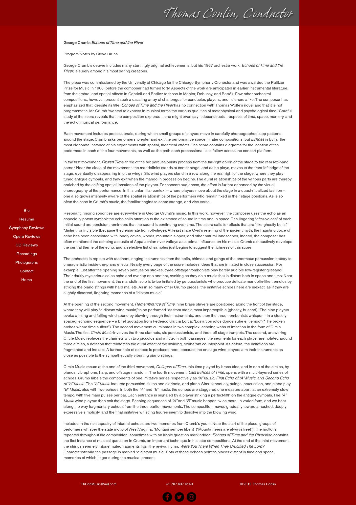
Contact (26, 271)
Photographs (26, 262)
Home (26, 279)
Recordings (27, 253)
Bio (27, 210)
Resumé (26, 219)
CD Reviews (27, 245)
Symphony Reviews (26, 227)
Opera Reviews (26, 236)
